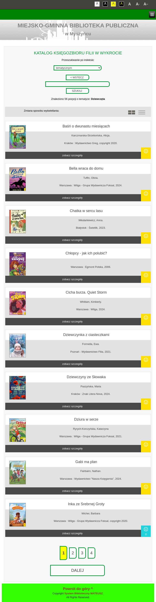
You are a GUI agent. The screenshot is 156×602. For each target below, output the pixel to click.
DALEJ (77, 570)
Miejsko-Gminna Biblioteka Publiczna (77, 25)
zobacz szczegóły (72, 155)
